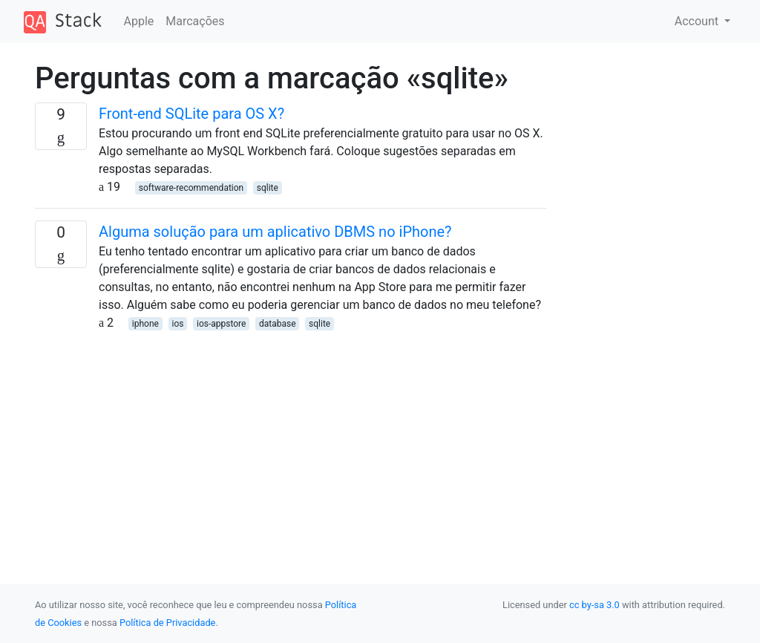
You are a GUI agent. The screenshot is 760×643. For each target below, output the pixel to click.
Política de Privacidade (167, 622)
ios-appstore (221, 324)
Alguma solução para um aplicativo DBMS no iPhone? (275, 232)
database (277, 324)
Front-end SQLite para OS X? (191, 114)
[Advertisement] (291, 436)
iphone (145, 324)
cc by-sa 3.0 (594, 604)
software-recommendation (191, 188)
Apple (139, 21)
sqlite (267, 188)
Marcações (195, 21)
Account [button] (698, 21)
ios (177, 324)
